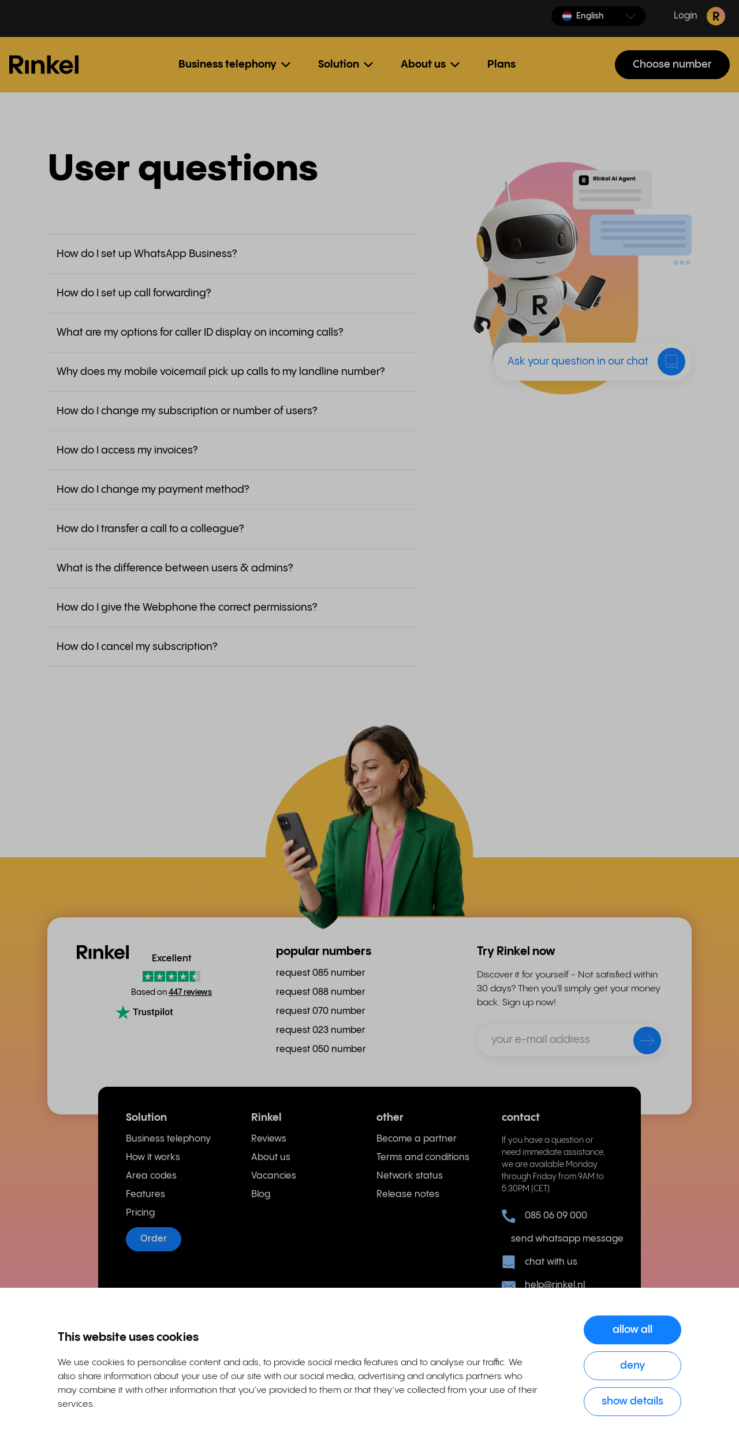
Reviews (268, 1139)
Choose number (672, 64)
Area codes (151, 1176)
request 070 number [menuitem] (320, 1011)
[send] (639, 1043)
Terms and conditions (422, 1157)
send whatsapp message (562, 1239)
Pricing (140, 1213)
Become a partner (416, 1139)
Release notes (407, 1194)
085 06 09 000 (544, 1216)
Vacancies (273, 1176)
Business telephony (168, 1139)
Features (145, 1194)
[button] (598, 16)
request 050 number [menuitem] (321, 1049)
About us (270, 1157)
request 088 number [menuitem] (320, 992)
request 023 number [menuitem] (320, 1030)
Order (153, 1239)
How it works (153, 1157)
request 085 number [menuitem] (320, 973)
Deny (632, 1365)
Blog (260, 1194)
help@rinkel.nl (543, 1285)
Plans (501, 64)
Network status (409, 1176)
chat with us (539, 1262)
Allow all (632, 1329)
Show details (632, 1401)
